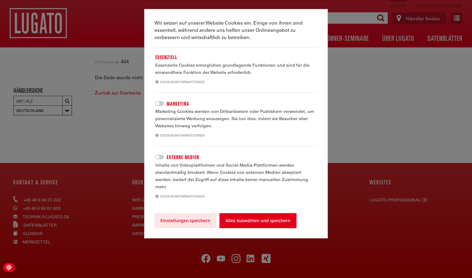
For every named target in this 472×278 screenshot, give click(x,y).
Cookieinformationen (180, 82)
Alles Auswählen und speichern (257, 220)
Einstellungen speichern (185, 220)
